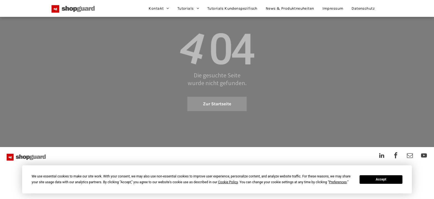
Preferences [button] (338, 182)
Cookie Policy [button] (228, 182)
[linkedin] (381, 156)
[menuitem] (158, 8)
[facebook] (395, 156)
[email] (409, 156)
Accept (381, 179)
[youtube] (424, 156)
